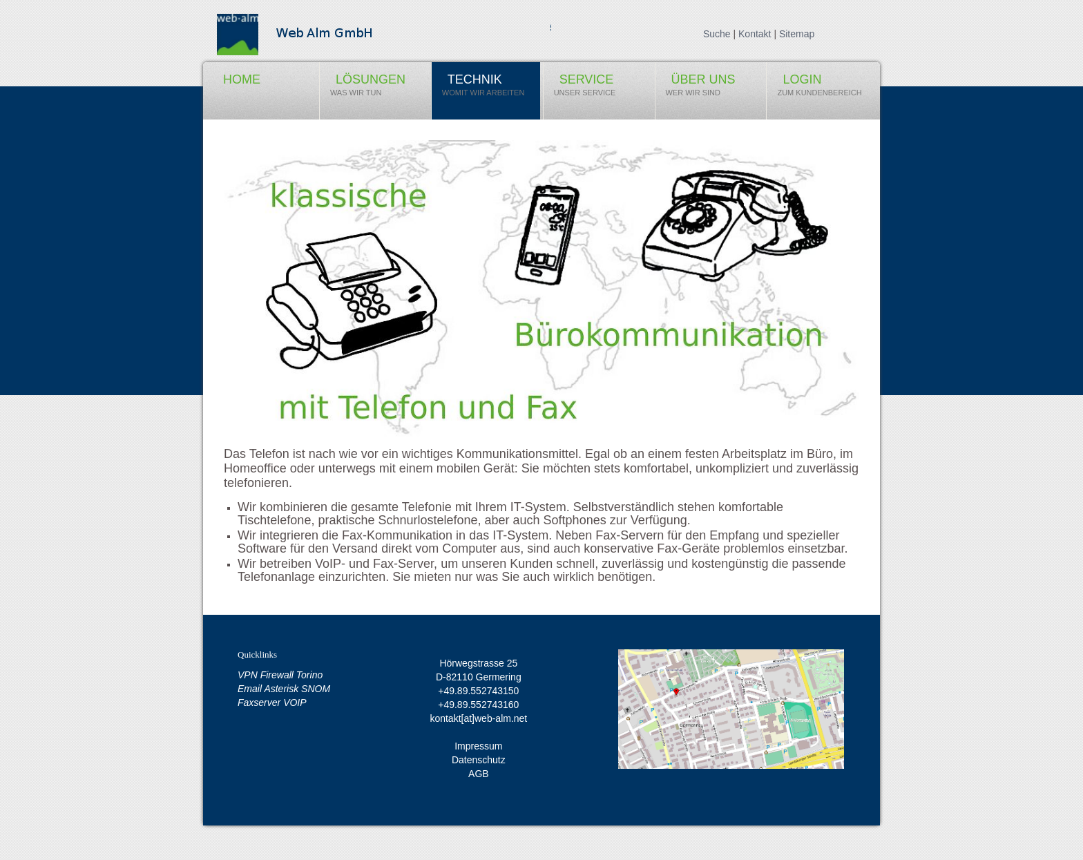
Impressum (478, 746)
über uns (695, 88)
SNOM (315, 688)
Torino (309, 674)
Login (819, 88)
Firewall (278, 674)
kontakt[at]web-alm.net (478, 718)
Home (233, 84)
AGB (478, 773)
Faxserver (260, 702)
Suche (717, 33)
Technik (483, 88)
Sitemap (796, 33)
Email (251, 688)
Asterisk (282, 688)
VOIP (294, 702)
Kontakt (754, 33)
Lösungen (362, 88)
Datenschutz (479, 759)
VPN (249, 674)
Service (585, 88)
